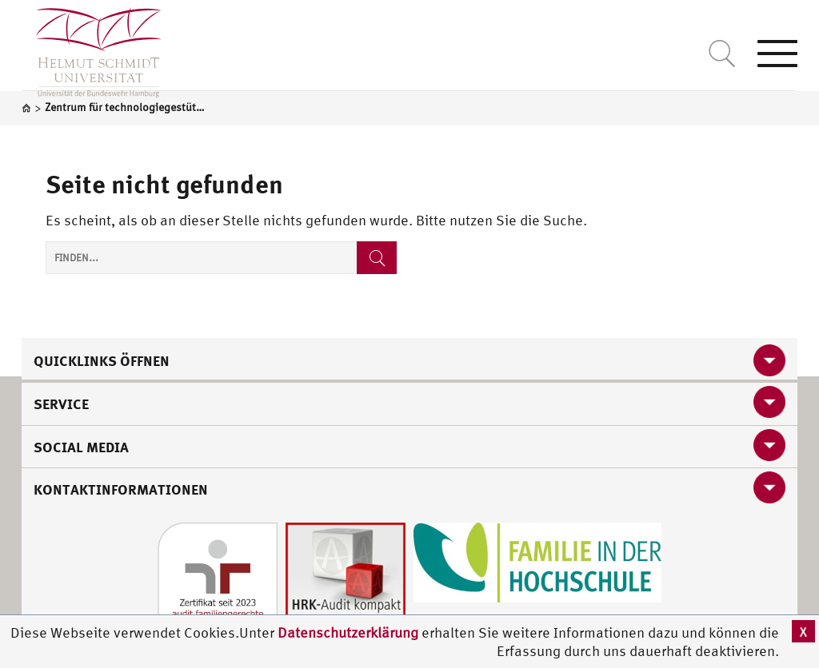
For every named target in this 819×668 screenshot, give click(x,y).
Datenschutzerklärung (348, 632)
